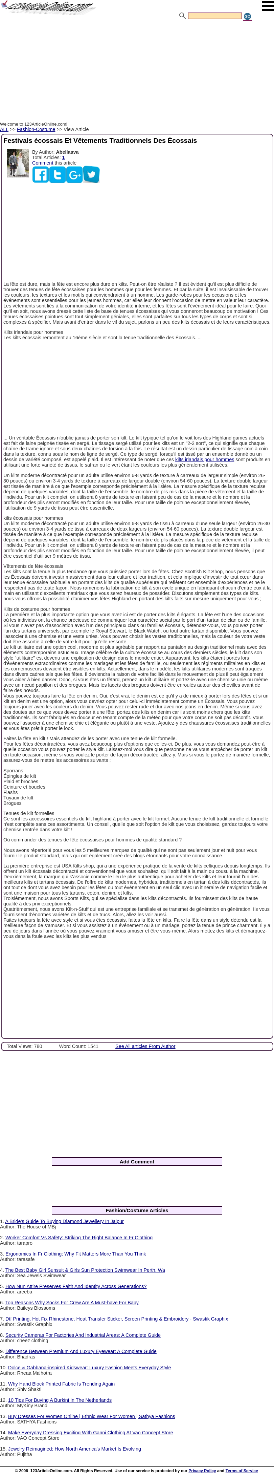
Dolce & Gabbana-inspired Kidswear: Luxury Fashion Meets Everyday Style (89, 1367)
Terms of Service (242, 1471)
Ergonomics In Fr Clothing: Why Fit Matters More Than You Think (75, 1254)
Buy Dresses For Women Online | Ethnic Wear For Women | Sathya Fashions (91, 1416)
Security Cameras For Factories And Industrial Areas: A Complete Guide (83, 1335)
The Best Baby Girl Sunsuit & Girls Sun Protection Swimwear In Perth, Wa (85, 1270)
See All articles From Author (145, 1046)
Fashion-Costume (36, 129)
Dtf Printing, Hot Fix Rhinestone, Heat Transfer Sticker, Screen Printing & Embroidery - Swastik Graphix (116, 1319)
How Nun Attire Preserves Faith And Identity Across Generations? (76, 1286)
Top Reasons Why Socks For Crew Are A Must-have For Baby (72, 1302)
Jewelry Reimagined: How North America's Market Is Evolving (74, 1449)
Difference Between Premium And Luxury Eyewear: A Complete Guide (81, 1351)
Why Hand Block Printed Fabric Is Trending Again (61, 1384)
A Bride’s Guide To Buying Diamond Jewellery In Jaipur (64, 1221)
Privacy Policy (202, 1471)
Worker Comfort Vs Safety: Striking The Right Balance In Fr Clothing (79, 1237)
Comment (42, 163)
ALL (4, 129)
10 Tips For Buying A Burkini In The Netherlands (60, 1400)
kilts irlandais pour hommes (204, 459)
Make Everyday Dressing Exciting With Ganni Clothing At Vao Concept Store (90, 1432)
